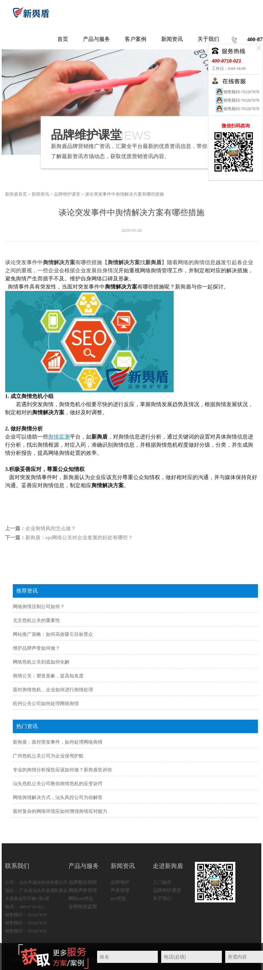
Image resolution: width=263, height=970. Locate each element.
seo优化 (118, 898)
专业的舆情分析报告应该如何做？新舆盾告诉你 (62, 769)
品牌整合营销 (82, 882)
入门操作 (162, 882)
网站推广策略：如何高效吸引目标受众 (53, 634)
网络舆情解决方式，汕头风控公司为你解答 (58, 797)
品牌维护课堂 (67, 194)
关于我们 (162, 898)
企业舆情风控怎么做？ (50, 528)
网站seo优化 (81, 898)
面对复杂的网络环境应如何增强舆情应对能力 (60, 811)
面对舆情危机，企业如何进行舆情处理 (53, 689)
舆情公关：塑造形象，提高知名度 (48, 675)
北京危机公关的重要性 (36, 620)
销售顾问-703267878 (237, 92)
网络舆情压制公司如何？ (39, 606)
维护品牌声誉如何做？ (36, 648)
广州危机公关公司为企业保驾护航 (48, 755)
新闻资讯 (40, 194)
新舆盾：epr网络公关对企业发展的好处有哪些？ (79, 537)
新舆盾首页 (16, 194)
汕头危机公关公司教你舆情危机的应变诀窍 (58, 783)
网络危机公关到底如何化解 (41, 662)
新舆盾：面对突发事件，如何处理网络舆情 (58, 742)
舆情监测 (59, 437)
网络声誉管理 (82, 890)
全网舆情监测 (82, 906)
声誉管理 (120, 890)
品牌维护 (120, 882)
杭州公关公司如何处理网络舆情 (46, 703)
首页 (62, 39)
